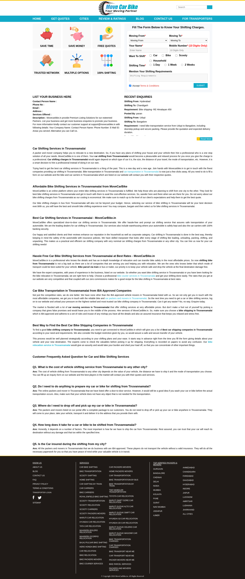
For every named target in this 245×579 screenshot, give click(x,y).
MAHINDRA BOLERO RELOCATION (89, 531)
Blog (140, 18)
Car (155, 55)
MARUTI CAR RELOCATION (92, 518)
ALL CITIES (188, 514)
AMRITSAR (187, 501)
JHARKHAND (188, 510)
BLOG (35, 471)
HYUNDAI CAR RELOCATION (92, 522)
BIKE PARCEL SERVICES (120, 564)
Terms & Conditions (149, 85)
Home (37, 18)
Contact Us (163, 18)
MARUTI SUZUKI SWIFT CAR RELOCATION (121, 514)
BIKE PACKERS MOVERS (91, 559)
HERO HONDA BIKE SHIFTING (93, 547)
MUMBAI (157, 490)
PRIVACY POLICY (40, 484)
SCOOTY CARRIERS (89, 509)
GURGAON (158, 469)
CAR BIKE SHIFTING (89, 467)
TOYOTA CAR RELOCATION (121, 496)
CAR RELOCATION (88, 551)
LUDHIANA (187, 505)
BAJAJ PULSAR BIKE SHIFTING (93, 543)
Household (159, 61)
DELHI (156, 482)
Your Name (136, 45)
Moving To (175, 36)
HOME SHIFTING (87, 480)
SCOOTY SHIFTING (88, 476)
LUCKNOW (187, 497)
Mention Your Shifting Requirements (150, 71)
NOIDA (156, 486)
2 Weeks (190, 65)
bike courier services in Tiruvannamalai (136, 276)
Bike (168, 55)
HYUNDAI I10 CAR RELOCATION (123, 519)
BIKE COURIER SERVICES (91, 564)
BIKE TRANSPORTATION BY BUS (123, 480)
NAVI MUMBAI (159, 507)
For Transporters (197, 18)
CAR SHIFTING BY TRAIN (91, 484)
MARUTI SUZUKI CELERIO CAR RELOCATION (123, 528)
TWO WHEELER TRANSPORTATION (117, 491)
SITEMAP (37, 503)
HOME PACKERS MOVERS (121, 471)
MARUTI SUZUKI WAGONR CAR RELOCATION (123, 534)
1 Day (156, 65)
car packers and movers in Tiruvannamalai (126, 298)
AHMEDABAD (189, 468)
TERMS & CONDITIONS (43, 488)
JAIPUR (186, 493)
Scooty (183, 55)
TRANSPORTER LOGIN (42, 492)
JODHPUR (157, 511)
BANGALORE (159, 473)
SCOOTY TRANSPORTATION (92, 501)
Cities (84, 18)
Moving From (137, 36)
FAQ (34, 480)
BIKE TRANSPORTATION (90, 471)
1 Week (172, 65)
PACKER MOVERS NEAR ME (121, 560)
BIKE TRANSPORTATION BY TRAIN (121, 485)
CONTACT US (39, 476)
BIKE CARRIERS (87, 492)
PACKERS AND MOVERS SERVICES (120, 569)
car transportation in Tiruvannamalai (141, 171)
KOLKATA (157, 494)
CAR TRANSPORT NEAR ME (121, 556)
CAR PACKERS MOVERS (120, 467)
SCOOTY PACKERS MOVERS (92, 513)
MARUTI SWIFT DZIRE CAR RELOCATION (121, 501)
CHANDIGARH (189, 472)
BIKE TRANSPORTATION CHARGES (120, 540)
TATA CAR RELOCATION (90, 526)
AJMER (156, 515)
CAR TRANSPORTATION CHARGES (119, 546)
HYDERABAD (189, 484)
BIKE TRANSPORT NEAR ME (121, 551)
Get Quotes (60, 18)
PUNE (155, 498)
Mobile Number (188, 45)
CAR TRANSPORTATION (119, 476)
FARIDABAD (188, 476)
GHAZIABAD (188, 480)
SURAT (156, 503)
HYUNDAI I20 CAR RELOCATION (123, 523)
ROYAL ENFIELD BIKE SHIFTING (94, 497)
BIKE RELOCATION (88, 555)
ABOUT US (37, 467)
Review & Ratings (112, 18)
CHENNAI (157, 477)
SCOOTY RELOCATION (90, 505)
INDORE (186, 489)
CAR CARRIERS (87, 488)
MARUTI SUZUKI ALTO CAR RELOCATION (121, 507)
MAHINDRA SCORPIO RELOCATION (89, 537)
